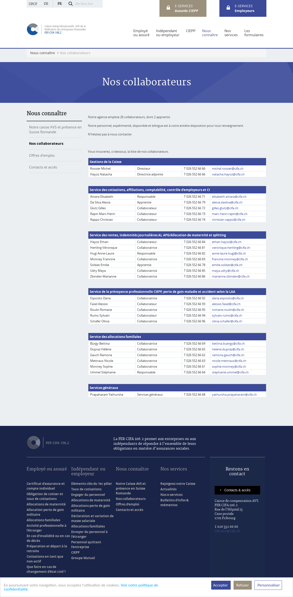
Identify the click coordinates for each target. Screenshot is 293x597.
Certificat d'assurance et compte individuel (46, 486)
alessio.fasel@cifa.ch (226, 304)
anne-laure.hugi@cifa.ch (229, 253)
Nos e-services (171, 495)
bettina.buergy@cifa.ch (228, 343)
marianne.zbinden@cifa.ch (231, 276)
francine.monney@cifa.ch (230, 259)
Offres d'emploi (42, 155)
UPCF (33, 4)
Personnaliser (268, 585)
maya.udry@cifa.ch (225, 270)
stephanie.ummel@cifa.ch (230, 372)
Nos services (173, 469)
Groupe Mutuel (83, 558)
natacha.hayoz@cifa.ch (228, 174)
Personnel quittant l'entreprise (86, 544)
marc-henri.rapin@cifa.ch (229, 214)
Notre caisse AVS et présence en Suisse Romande (55, 129)
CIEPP (75, 552)
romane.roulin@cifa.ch (228, 309)
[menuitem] (141, 33)
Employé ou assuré (47, 469)
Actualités (168, 489)
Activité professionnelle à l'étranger (46, 528)
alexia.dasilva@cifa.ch (227, 202)
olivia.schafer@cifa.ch (227, 321)
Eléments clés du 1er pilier (91, 483)
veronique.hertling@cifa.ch (231, 247)
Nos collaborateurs (46, 143)
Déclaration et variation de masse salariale (92, 518)
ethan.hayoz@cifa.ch (226, 242)
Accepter (221, 585)
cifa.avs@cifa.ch (227, 531)
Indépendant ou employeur (88, 472)
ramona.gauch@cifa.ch (228, 355)
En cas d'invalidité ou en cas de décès (48, 538)
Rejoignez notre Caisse (177, 483)
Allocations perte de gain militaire (90, 508)
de (46, 4)
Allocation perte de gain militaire (45, 512)
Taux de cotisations (86, 489)
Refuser (242, 585)
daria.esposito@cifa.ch (228, 298)
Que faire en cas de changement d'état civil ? (46, 569)
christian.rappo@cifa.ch (228, 219)
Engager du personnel (88, 495)
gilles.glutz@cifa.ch (225, 208)
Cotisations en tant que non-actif (45, 558)
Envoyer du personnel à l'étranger (89, 534)
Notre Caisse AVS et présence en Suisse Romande (131, 488)
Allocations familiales (43, 520)
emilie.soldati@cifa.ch (227, 265)
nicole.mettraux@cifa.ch (229, 361)
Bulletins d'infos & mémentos (174, 502)
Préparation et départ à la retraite (47, 548)
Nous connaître (46, 113)
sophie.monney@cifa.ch (229, 366)
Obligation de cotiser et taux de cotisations (45, 496)
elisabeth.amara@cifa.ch (229, 196)
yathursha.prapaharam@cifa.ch (235, 394)
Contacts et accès (43, 167)
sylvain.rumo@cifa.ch (227, 315)
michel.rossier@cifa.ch (227, 168)
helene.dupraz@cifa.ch (228, 349)
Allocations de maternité (46, 504)
